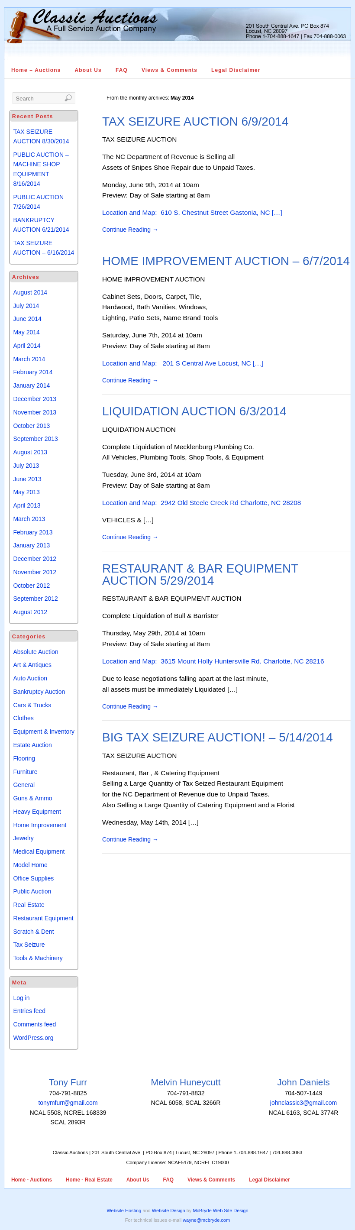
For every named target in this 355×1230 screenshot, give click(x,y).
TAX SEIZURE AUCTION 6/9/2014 (195, 121)
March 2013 (29, 518)
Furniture (25, 771)
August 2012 (30, 612)
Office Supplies (33, 878)
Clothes (23, 718)
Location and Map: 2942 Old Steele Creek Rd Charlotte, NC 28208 (201, 502)
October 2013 (31, 425)
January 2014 (31, 385)
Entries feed (29, 1010)
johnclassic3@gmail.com (303, 1102)
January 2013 (31, 545)
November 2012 (34, 572)
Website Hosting (123, 1210)
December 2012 (34, 558)
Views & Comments (169, 70)
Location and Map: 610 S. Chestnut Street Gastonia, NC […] (192, 212)
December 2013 (34, 398)
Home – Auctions (36, 70)
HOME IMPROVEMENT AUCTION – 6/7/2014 (226, 261)
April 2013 (26, 505)
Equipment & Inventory (43, 731)
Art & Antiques (32, 664)
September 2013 (35, 438)
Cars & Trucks (32, 705)
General (24, 784)
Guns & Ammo (32, 798)
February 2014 (32, 372)
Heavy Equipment (37, 811)
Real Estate (28, 904)
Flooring (24, 758)
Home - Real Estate (89, 1180)
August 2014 (30, 292)
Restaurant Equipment (43, 918)
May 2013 (26, 492)
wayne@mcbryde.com (206, 1220)
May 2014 (26, 332)
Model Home (30, 864)
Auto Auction (30, 678)
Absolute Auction (35, 651)
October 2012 (31, 585)
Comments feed (34, 1024)
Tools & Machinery (37, 958)
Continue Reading (130, 229)
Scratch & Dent (33, 931)
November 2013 (34, 412)
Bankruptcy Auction (39, 691)
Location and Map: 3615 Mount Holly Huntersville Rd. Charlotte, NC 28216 (213, 661)
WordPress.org (33, 1037)
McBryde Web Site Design (220, 1210)
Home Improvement (39, 825)
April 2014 (26, 345)
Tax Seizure (29, 944)
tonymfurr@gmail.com (67, 1102)
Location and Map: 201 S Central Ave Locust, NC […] (182, 363)
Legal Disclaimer (236, 70)
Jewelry (23, 838)
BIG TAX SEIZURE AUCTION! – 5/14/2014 (217, 737)
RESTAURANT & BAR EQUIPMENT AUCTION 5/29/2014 (200, 574)
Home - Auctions (31, 1180)
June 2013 (27, 479)
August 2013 (30, 452)
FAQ (122, 70)
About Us (88, 70)
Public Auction (32, 891)
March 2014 (29, 359)
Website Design (168, 1210)
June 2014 (27, 318)
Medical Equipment (39, 851)
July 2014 (26, 305)
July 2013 (26, 465)
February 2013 (32, 532)
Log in (21, 997)
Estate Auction (32, 744)
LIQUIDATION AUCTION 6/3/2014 (194, 411)
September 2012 (35, 598)
